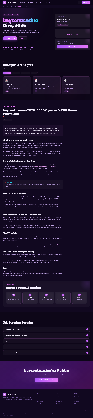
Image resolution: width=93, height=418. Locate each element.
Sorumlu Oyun (77, 401)
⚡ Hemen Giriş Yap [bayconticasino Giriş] (10, 38)
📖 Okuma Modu (7, 119)
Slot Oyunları (40, 399)
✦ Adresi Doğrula (72, 46)
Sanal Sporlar (40, 403)
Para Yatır (58, 403)
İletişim (75, 403)
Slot (36, 2)
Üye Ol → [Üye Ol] (23, 38)
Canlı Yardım (77, 396)
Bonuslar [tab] (34, 72)
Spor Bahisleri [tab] (25, 72)
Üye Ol (57, 399)
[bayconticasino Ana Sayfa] (10, 2)
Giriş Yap (58, 396)
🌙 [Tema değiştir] (79, 2)
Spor (40, 2)
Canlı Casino (30, 2)
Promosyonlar (46, 2)
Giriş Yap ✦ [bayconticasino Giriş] (85, 2)
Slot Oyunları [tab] (16, 72)
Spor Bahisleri (40, 401)
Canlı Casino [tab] (7, 72)
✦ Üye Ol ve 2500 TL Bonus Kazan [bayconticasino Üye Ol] (46, 379)
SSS (75, 399)
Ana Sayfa (22, 2)
